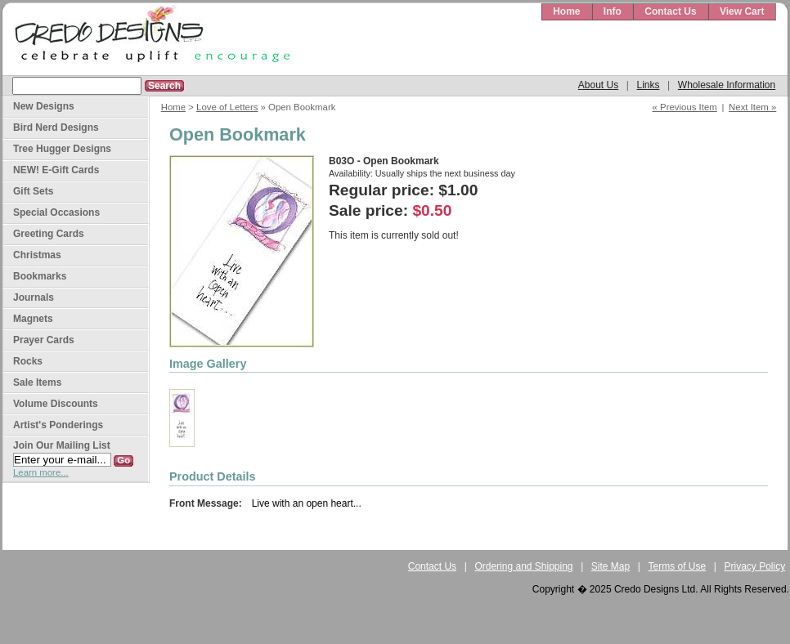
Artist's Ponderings (58, 425)
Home (566, 11)
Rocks (28, 361)
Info (613, 11)
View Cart (742, 11)
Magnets (33, 318)
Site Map (610, 566)
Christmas (37, 255)
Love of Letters (227, 107)
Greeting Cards (48, 233)
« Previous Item (685, 107)
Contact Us (670, 11)
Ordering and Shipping (523, 566)
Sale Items (37, 382)
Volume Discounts (55, 403)
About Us (598, 85)
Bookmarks (39, 276)
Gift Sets (33, 191)
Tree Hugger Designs (62, 148)
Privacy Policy (755, 566)
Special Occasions (56, 212)
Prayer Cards (43, 340)
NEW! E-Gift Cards (56, 170)
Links (647, 85)
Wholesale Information (726, 85)
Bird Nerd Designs (56, 127)
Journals (33, 297)
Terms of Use (678, 566)
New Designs (43, 106)
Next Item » (752, 107)
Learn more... (41, 472)
